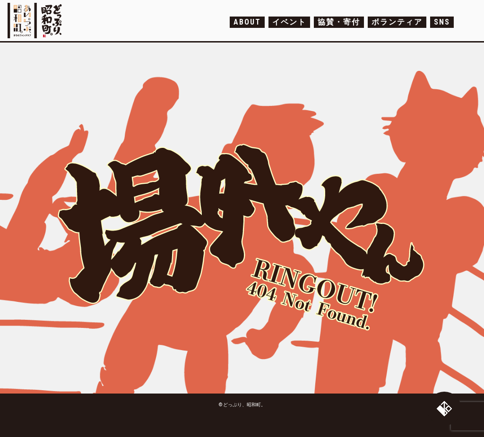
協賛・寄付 (339, 21)
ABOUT (247, 21)
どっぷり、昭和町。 (37, 20)
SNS (442, 21)
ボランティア (397, 21)
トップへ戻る (444, 409)
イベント (289, 21)
